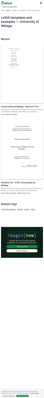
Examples (22, 10)
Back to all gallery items (9, 7)
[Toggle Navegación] (41, 3)
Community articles (33, 10)
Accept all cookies (22, 396)
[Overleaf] (6, 3)
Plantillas (14, 10)
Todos (8, 10)
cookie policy (35, 393)
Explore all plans (22, 251)
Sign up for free (22, 246)
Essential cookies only (9, 396)
